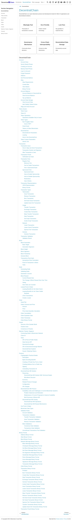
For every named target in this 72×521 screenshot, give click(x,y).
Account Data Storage (27, 100)
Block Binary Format (26, 439)
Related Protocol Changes (29, 382)
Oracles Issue (24, 326)
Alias (22, 80)
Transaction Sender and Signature (31, 150)
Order (2, 24)
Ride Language (36, 2)
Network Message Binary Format (30, 441)
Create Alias (25, 84)
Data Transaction (28, 216)
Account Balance (25, 91)
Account (3, 13)
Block (2, 20)
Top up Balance (26, 98)
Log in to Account (25, 71)
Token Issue (24, 111)
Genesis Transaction (29, 234)
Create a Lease (26, 298)
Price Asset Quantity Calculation (31, 311)
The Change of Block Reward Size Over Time (34, 280)
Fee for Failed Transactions (31, 165)
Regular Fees (26, 161)
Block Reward (24, 276)
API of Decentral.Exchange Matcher (32, 346)
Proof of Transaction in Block (30, 262)
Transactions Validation (28, 415)
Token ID (23, 113)
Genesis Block (25, 256)
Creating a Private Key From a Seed (32, 362)
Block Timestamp (25, 253)
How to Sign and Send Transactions (32, 148)
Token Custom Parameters (28, 139)
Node (2, 22)
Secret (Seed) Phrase (27, 64)
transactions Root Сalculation (30, 260)
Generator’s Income (26, 273)
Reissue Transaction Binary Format (32, 495)
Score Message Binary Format (30, 459)
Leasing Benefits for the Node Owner (32, 289)
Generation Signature (28, 247)
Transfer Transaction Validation (32, 417)
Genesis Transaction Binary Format (32, 482)
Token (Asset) (4, 15)
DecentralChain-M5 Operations (32, 401)
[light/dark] (50, 2)
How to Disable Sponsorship (32, 176)
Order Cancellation (26, 313)
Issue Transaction (29, 194)
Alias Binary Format (26, 437)
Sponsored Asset (28, 172)
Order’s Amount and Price (28, 304)
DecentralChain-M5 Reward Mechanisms (35, 404)
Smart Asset (25, 126)
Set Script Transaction (30, 218)
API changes (25, 386)
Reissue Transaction (29, 196)
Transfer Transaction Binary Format (32, 504)
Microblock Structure (29, 377)
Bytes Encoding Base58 (29, 359)
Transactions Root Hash (27, 258)
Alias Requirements (27, 82)
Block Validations (27, 424)
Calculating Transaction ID (29, 368)
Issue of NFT (27, 124)
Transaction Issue (25, 146)
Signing (24, 366)
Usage (24, 205)
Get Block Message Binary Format (31, 448)
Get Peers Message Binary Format (31, 450)
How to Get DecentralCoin (29, 137)
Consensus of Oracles (27, 329)
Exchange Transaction (30, 209)
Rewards (26, 293)
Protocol (3, 31)
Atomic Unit (25, 141)
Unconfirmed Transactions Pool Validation (33, 430)
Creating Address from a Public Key (32, 364)
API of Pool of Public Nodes (30, 340)
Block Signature (25, 251)
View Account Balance (28, 95)
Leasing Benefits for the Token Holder (32, 291)
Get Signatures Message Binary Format (33, 452)
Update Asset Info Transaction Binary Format (34, 506)
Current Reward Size (28, 278)
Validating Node (25, 271)
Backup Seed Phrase (26, 68)
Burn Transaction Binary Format (31, 473)
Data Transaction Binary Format (31, 477)
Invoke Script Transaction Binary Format (33, 484)
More (42, 2)
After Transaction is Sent (29, 152)
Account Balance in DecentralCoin (31, 93)
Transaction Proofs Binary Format (30, 509)
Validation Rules (25, 410)
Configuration (26, 384)
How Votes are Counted (28, 284)
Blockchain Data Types (27, 408)
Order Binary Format (26, 320)
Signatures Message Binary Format (32, 461)
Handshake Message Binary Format (32, 455)
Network (24, 223)
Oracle (2, 26)
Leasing (24, 135)
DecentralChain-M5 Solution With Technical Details (38, 375)
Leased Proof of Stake (27, 287)
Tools (23, 265)
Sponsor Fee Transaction (31, 229)
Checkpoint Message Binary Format (32, 446)
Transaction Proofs (26, 154)
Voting (24, 282)
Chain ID (23, 335)
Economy (25, 379)
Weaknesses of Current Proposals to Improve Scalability (39, 395)
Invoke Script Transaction (31, 221)
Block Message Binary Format (30, 443)
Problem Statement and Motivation (33, 393)
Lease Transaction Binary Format (31, 491)
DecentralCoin (25, 130)
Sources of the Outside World (29, 324)
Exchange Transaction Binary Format (32, 479)
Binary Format (4, 33)
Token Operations (25, 115)
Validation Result (27, 238)
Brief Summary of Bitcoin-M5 (32, 397)
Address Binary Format (27, 434)
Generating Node (25, 269)
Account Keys (24, 62)
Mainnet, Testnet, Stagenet (7, 29)
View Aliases (25, 86)
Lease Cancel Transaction (31, 227)
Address (23, 75)
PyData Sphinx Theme (61, 519)
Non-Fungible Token (27, 122)
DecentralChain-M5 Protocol (28, 388)
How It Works (27, 181)
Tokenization (25, 192)
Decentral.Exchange (28, 344)
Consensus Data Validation (31, 426)
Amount (24, 306)
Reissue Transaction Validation (32, 421)
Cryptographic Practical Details (29, 355)
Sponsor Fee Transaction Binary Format (33, 502)
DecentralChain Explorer (29, 349)
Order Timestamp (25, 318)
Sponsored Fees (26, 170)
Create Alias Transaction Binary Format (33, 475)
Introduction (19, 2)
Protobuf (24, 470)
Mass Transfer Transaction (31, 214)
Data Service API (27, 342)
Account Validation (27, 412)
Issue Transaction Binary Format (31, 486)
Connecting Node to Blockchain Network (32, 333)
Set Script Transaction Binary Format (32, 500)
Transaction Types (26, 190)
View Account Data (27, 102)
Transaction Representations (28, 183)
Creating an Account (26, 66)
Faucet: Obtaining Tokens (29, 351)
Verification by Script (28, 156)
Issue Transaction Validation (31, 419)
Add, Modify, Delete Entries (29, 104)
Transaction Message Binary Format (32, 464)
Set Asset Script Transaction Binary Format (34, 497)
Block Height (24, 249)
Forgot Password (25, 73)
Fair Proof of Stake (26, 406)
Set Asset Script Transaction (32, 200)
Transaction (3, 17)
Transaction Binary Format (28, 468)
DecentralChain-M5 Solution (28, 371)
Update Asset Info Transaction (32, 203)
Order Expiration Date (27, 315)
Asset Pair (23, 302)
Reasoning (25, 373)
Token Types (24, 119)
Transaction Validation (27, 236)
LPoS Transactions (27, 295)
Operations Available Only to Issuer (32, 117)
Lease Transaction (29, 225)
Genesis (24, 232)
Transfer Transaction (29, 207)
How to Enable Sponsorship (31, 174)
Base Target (25, 244)
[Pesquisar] (47, 2)
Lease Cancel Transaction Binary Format (33, 488)
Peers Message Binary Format (30, 457)
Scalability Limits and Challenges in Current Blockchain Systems (40, 391)
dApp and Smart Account (27, 106)
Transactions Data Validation (32, 428)
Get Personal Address (27, 78)
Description (25, 357)
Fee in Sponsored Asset (30, 167)
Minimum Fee (28, 163)
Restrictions (27, 178)
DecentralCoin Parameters (29, 132)
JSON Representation (28, 185)
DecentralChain (27, 2)
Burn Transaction (28, 198)
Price (23, 308)
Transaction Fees (25, 159)
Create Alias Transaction (31, 211)
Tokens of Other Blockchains (30, 128)
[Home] (20, 6)
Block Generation (25, 242)
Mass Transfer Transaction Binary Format (33, 493)
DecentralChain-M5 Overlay (30, 399)
